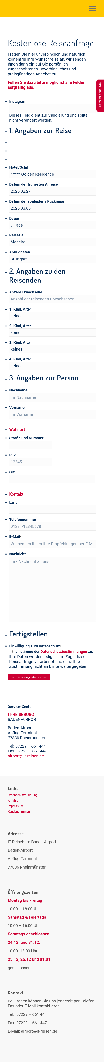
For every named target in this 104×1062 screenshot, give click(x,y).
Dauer (14, 218)
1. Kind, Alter (20, 309)
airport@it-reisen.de (26, 756)
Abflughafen (19, 252)
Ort (12, 472)
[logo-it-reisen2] (43, 8)
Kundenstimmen (19, 811)
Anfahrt (13, 800)
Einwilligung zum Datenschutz (35, 646)
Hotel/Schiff (19, 167)
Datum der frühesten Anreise (33, 184)
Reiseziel (17, 235)
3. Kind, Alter (20, 342)
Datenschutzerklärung (22, 795)
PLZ (12, 455)
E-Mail (15, 536)
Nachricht (17, 554)
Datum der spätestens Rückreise (36, 201)
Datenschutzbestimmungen (64, 651)
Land (13, 502)
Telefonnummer (22, 519)
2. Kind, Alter (20, 326)
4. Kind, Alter (20, 359)
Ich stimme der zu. (53, 651)
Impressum (15, 806)
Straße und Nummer (26, 438)
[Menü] (90, 8)
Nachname (19, 390)
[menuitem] (90, 8)
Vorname (17, 407)
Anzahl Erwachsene (25, 292)
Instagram (17, 101)
